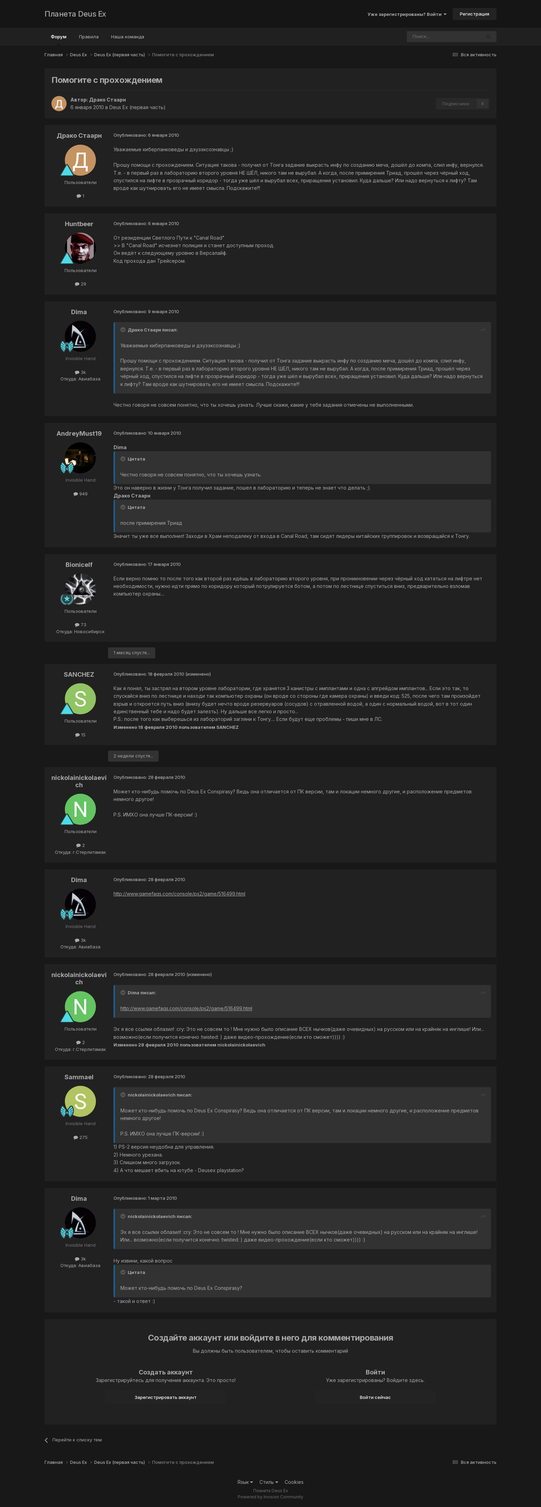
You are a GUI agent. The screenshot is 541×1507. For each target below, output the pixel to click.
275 (80, 1137)
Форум (59, 40)
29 (80, 284)
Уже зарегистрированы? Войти (406, 14)
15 (80, 734)
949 (80, 493)
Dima (79, 312)
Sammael (79, 1077)
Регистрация (474, 14)
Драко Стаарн (107, 100)
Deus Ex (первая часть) (137, 107)
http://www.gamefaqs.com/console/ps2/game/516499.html (179, 894)
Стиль (268, 1482)
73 (80, 624)
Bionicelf (79, 564)
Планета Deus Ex (75, 13)
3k (80, 372)
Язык (245, 1482)
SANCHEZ (79, 674)
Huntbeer (79, 224)
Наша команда (127, 36)
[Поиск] (425, 36)
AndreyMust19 (79, 433)
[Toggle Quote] (123, 329)
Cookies (294, 1482)
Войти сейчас (375, 1397)
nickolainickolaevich (79, 781)
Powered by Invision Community (270, 1496)
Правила (89, 36)
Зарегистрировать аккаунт (166, 1397)
